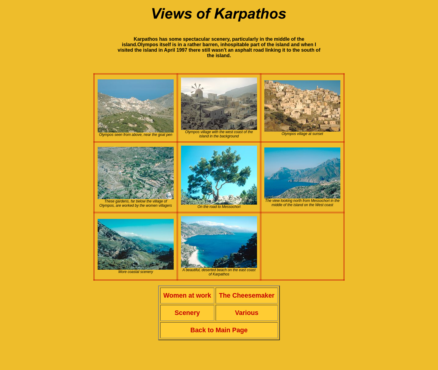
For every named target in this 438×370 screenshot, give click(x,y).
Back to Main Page (219, 330)
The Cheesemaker (247, 295)
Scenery (187, 312)
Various (247, 312)
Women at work (187, 295)
